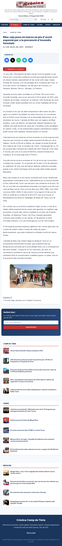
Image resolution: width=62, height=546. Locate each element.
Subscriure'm (31, 327)
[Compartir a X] (12, 60)
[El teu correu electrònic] (31, 322)
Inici (5, 32)
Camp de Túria (28, 24)
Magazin (56, 24)
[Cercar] (35, 19)
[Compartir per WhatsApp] (18, 60)
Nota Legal (31, 533)
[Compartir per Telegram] (24, 60)
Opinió (47, 24)
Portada (4, 24)
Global (40, 24)
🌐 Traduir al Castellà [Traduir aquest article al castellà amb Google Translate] (14, 69)
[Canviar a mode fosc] (52, 19)
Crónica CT (7, 297)
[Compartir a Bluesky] (30, 60)
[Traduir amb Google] (44, 19)
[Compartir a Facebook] (6, 60)
